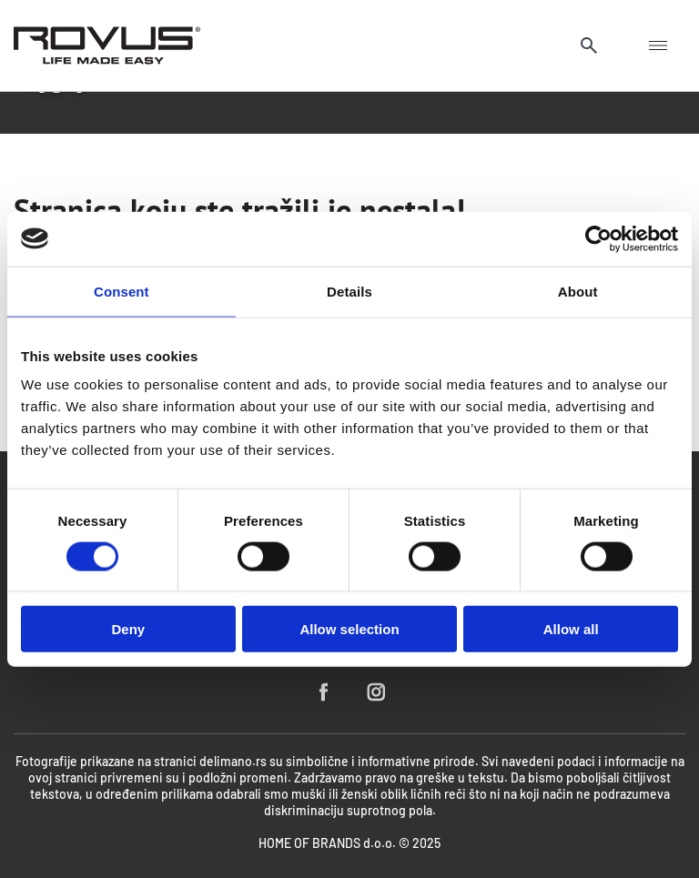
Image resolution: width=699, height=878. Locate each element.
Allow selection (349, 629)
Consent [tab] (121, 290)
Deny (128, 629)
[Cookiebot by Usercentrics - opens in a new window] (598, 238)
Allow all (571, 629)
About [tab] (578, 290)
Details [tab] (349, 290)
